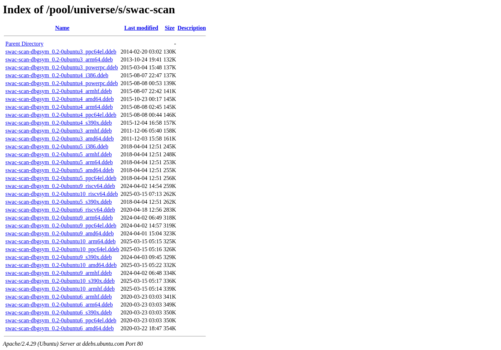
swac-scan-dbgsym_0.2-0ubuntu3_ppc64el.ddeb (60, 52)
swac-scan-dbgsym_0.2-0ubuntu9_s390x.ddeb (58, 257)
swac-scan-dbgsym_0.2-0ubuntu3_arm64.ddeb (59, 59)
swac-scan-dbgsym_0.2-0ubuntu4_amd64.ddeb (59, 99)
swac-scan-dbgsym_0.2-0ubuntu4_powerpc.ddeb (61, 83)
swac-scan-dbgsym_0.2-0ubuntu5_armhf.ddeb (58, 154)
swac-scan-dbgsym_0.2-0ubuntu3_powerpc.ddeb (61, 67)
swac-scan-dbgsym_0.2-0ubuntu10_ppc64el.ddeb (62, 249)
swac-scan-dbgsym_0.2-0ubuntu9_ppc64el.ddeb (60, 225)
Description (192, 28)
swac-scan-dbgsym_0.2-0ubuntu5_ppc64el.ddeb (60, 178)
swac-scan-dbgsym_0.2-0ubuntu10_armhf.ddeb (60, 289)
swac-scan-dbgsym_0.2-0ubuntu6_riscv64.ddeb (60, 210)
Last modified (141, 28)
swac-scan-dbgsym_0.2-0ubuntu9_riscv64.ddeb (60, 186)
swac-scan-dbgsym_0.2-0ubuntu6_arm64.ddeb (59, 304)
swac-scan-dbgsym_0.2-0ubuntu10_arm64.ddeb (60, 241)
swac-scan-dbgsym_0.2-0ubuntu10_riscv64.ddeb (61, 194)
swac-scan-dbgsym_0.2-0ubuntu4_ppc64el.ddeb (60, 115)
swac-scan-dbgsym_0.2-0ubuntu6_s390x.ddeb (58, 312)
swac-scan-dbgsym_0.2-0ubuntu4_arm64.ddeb (59, 107)
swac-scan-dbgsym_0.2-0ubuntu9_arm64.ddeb (59, 218)
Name (62, 28)
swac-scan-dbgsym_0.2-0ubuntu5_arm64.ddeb (59, 162)
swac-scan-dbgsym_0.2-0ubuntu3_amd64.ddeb (59, 138)
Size (170, 28)
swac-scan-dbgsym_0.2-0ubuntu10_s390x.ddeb (60, 281)
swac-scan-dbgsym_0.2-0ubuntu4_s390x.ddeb (58, 123)
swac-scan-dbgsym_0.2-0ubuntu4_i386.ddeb (56, 75)
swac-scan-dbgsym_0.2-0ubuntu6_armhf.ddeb (58, 297)
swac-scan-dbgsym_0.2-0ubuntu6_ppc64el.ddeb (60, 320)
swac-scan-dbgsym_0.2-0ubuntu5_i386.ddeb (56, 146)
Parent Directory (24, 44)
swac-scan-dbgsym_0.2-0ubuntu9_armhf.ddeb (58, 273)
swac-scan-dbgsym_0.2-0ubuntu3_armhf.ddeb (58, 131)
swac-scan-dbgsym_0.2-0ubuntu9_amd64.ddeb (59, 233)
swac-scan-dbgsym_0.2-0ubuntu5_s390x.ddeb (58, 202)
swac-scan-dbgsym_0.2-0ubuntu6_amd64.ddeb (59, 328)
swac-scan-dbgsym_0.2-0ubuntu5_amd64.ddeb (59, 170)
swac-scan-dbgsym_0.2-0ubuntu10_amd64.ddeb (61, 265)
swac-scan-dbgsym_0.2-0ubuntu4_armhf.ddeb (58, 91)
